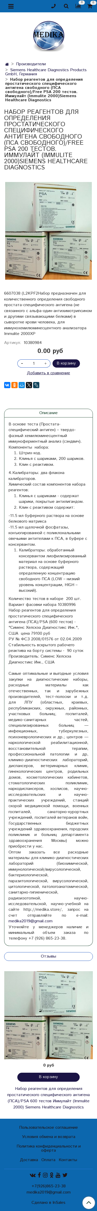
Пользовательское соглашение (48, 1128)
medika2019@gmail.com (31, 921)
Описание (48, 413)
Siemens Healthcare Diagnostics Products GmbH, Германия (46, 72)
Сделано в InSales (48, 1203)
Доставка (29, 1160)
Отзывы (48, 956)
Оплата (48, 1160)
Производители (31, 64)
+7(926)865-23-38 (49, 1186)
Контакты (68, 1160)
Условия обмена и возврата (48, 1137)
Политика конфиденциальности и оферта (49, 1148)
